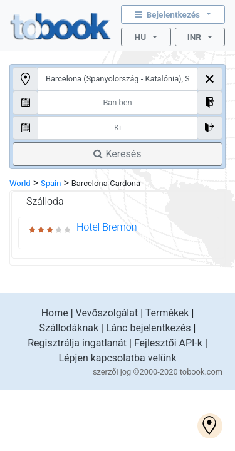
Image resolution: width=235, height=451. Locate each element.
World (20, 183)
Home (54, 313)
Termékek (167, 313)
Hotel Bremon (106, 227)
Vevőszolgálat (107, 313)
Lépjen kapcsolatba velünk (117, 358)
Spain (51, 183)
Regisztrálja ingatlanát (77, 343)
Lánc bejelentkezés (148, 328)
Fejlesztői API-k (168, 343)
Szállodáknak (69, 328)
